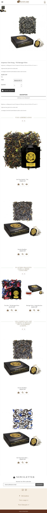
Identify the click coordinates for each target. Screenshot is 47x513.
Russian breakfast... (22, 249)
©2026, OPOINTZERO (23, 511)
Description (23, 95)
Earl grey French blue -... (22, 457)
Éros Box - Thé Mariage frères (11, 305)
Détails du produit (23, 98)
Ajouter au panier (9, 90)
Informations (25, 496)
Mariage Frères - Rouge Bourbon (34, 305)
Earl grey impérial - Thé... (22, 179)
